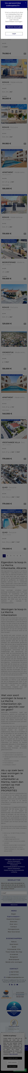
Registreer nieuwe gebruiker (15, 27)
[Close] (25, 3)
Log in (14, 33)
